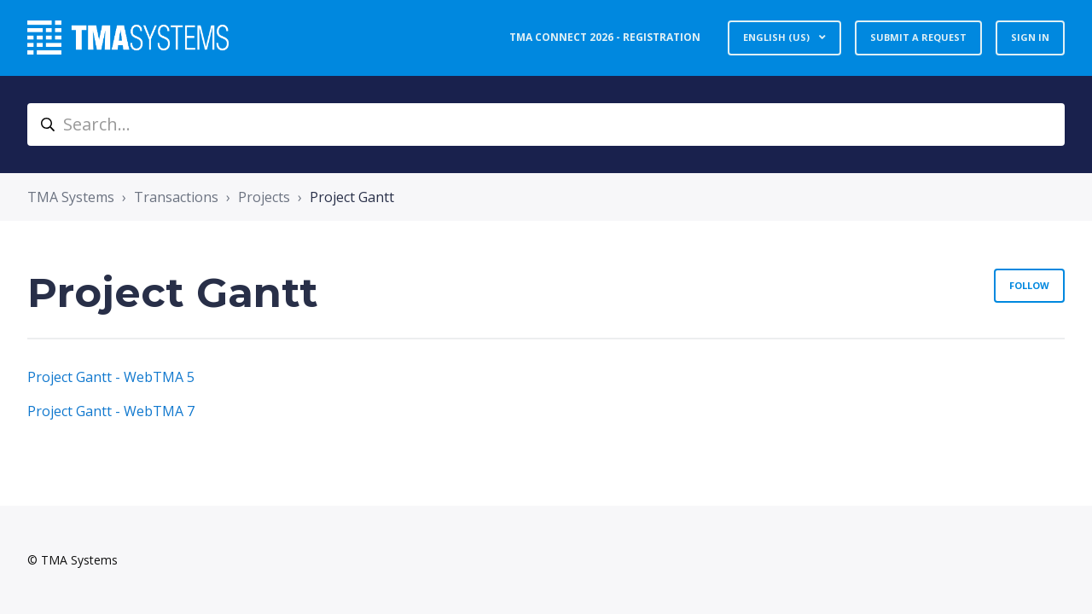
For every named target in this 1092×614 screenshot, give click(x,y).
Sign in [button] (1030, 37)
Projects (264, 197)
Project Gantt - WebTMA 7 (111, 411)
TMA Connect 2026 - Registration (604, 37)
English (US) (777, 37)
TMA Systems (70, 197)
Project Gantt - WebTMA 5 (111, 377)
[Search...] (546, 124)
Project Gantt (352, 197)
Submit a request (918, 37)
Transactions (176, 197)
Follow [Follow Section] (1029, 285)
